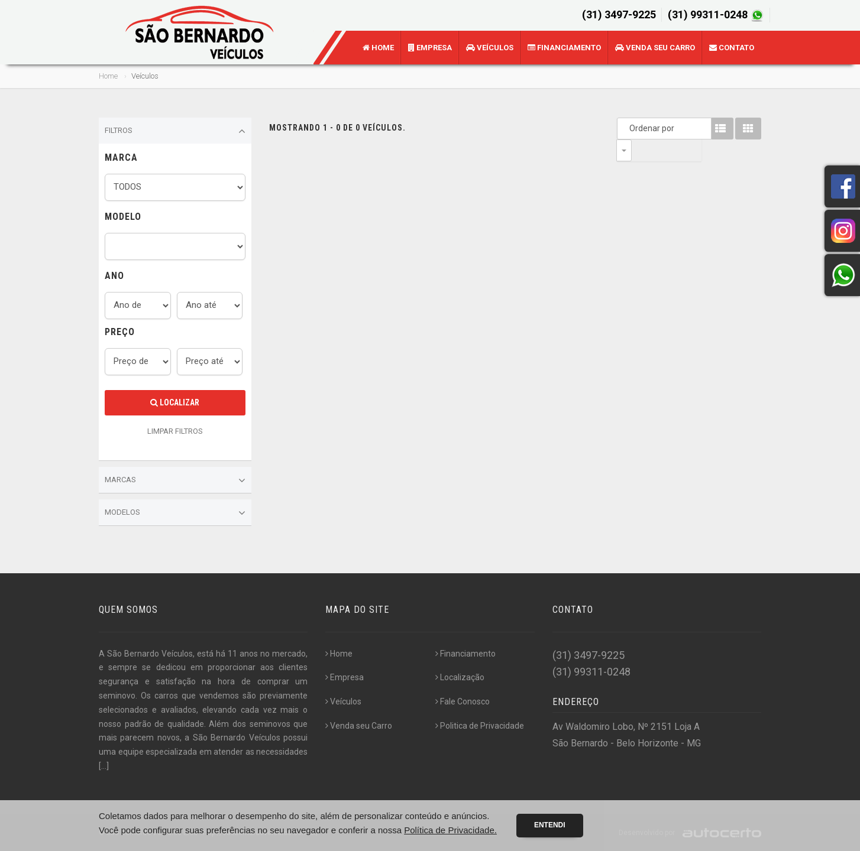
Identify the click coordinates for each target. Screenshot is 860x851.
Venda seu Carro (655, 47)
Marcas (175, 480)
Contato (731, 47)
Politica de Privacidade (479, 725)
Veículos (489, 47)
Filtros (175, 131)
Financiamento (564, 47)
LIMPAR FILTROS (175, 431)
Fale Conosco (462, 701)
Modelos (175, 513)
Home (378, 47)
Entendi (549, 825)
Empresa (430, 47)
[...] (104, 766)
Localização (459, 677)
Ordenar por (626, 128)
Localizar (174, 402)
